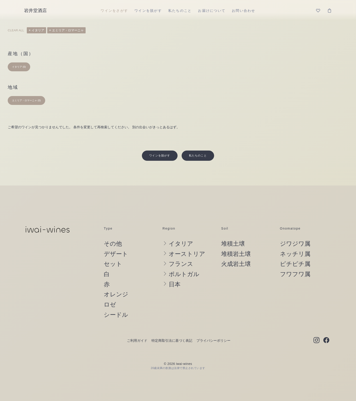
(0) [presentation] (24, 66)
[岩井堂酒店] (35, 10)
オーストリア (187, 244)
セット (113, 254)
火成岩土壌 (236, 254)
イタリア (38, 30)
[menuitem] (114, 10)
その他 (113, 233)
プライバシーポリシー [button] (213, 330)
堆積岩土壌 (236, 244)
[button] (316, 330)
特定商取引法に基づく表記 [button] (171, 330)
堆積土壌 (233, 233)
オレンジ (116, 284)
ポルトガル (184, 264)
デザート (116, 244)
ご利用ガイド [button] (137, 330)
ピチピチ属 (295, 254)
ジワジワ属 (295, 233)
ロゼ (110, 294)
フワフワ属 (295, 264)
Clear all (16, 30)
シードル (116, 304)
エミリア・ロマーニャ (68, 30)
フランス (181, 254)
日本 (174, 274)
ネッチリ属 (295, 244)
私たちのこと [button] (198, 145)
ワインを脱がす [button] (159, 145)
